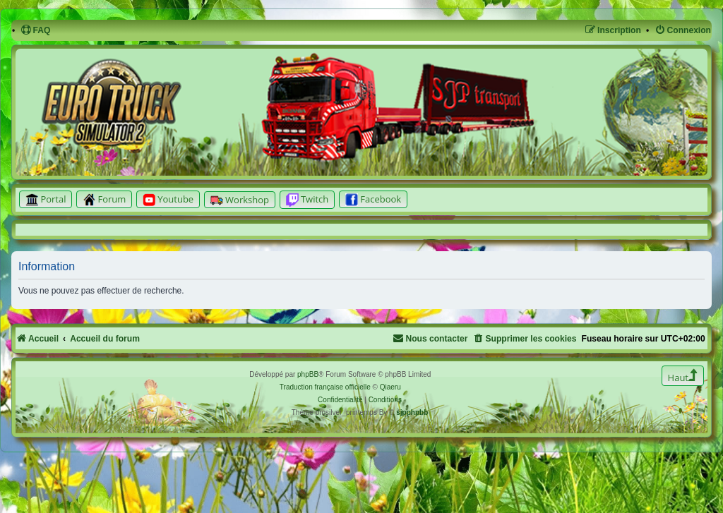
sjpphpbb (412, 412)
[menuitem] (35, 30)
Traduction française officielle (325, 387)
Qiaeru (390, 387)
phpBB (307, 374)
